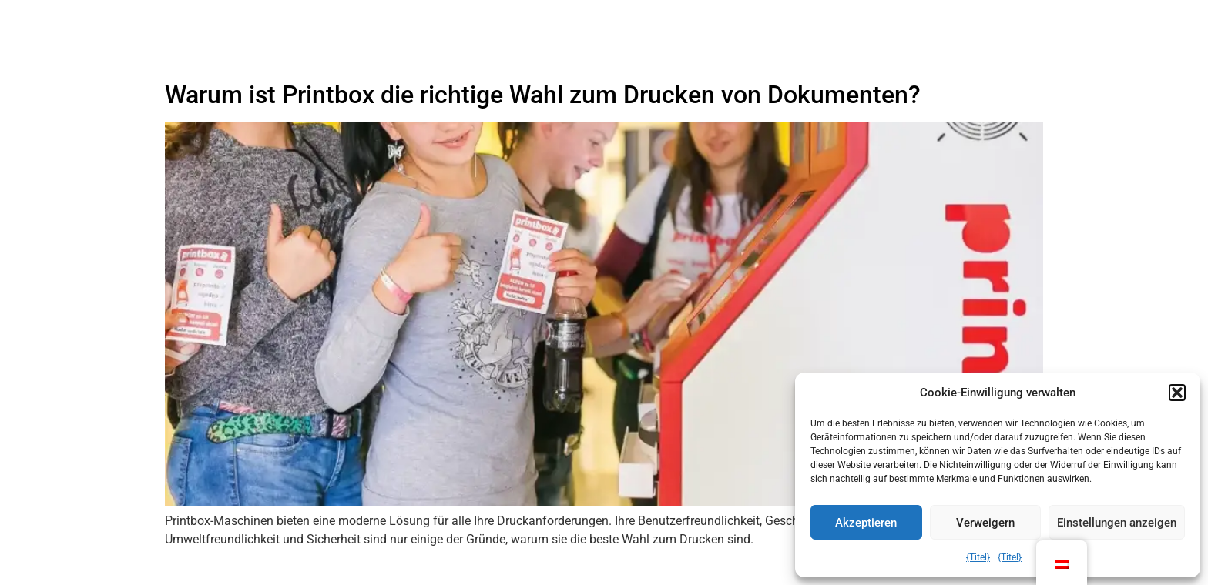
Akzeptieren (866, 523)
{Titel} (978, 557)
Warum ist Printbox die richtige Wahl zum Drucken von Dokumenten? (543, 94)
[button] (1177, 392)
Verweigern (985, 523)
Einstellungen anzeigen (1116, 523)
